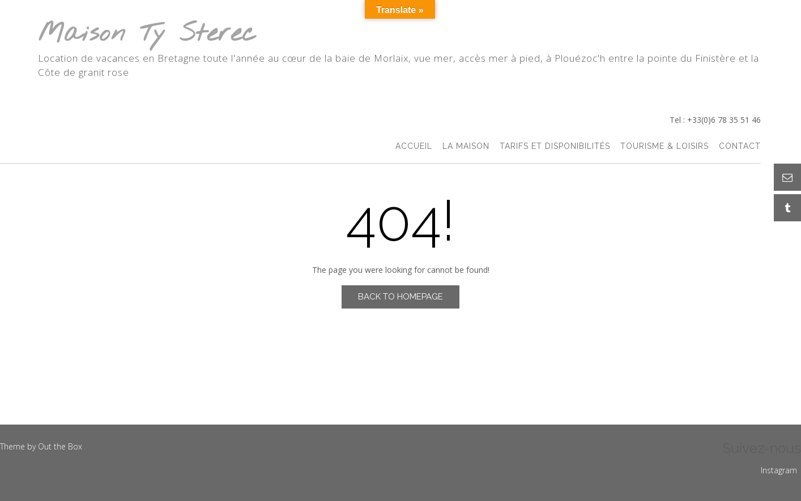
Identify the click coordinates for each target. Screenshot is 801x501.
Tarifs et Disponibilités (555, 146)
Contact (740, 146)
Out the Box (60, 446)
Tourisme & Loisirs (664, 146)
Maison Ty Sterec (147, 34)
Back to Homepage (400, 297)
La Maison (465, 146)
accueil (413, 146)
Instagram (779, 470)
